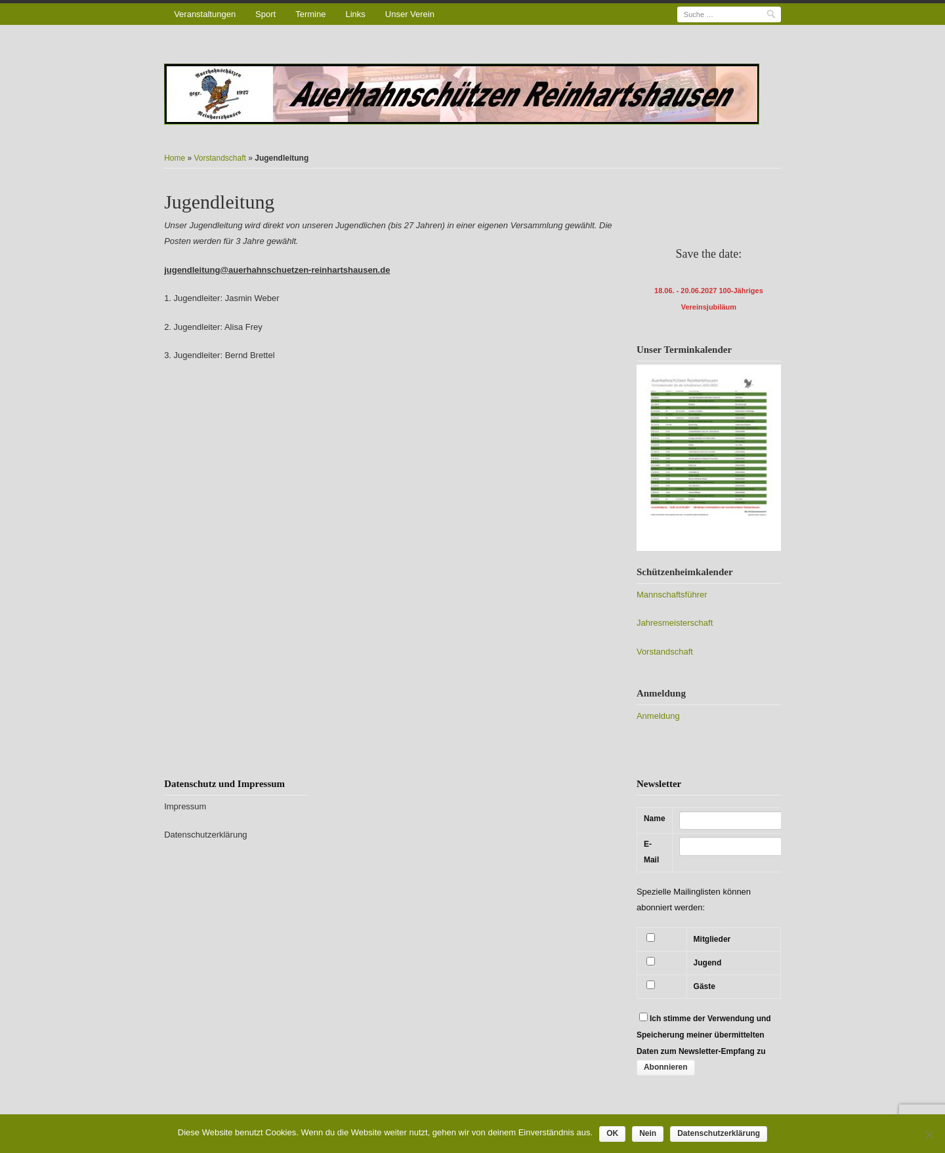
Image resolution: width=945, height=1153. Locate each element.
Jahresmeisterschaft (675, 623)
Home (174, 158)
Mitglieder (712, 939)
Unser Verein (409, 14)
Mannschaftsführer (672, 594)
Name (654, 818)
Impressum (185, 806)
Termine (310, 14)
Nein (647, 1133)
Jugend (708, 962)
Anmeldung (658, 716)
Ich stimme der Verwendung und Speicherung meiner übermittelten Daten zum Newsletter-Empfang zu (704, 1035)
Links (355, 14)
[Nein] (928, 1134)
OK (612, 1133)
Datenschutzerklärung (205, 834)
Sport (265, 14)
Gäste (704, 986)
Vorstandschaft (220, 158)
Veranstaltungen (205, 14)
